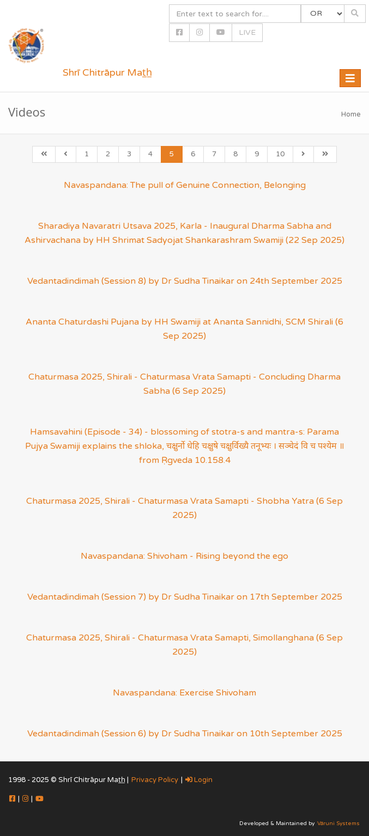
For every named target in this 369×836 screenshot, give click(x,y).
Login (199, 780)
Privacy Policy (154, 780)
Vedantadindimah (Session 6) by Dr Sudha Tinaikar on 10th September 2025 (184, 733)
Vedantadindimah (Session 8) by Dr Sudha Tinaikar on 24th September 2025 (184, 281)
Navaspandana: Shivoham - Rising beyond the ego (184, 556)
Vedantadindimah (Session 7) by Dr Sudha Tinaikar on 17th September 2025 (184, 596)
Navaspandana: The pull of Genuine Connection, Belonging (185, 185)
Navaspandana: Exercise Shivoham (184, 692)
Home (351, 114)
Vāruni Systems (338, 823)
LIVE (247, 32)
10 (280, 154)
